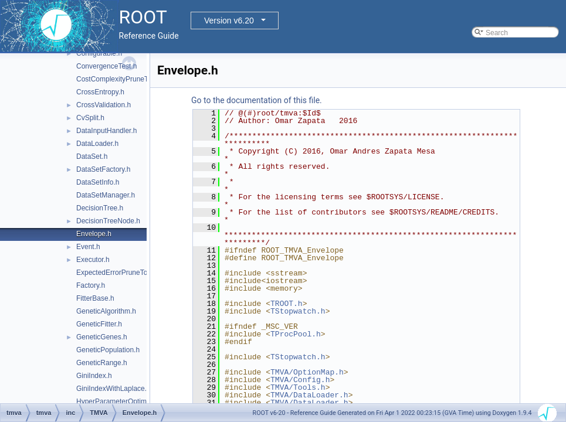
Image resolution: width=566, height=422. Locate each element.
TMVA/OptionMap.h (307, 372)
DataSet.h (91, 156)
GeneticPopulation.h (108, 350)
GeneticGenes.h (101, 337)
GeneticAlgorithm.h (106, 311)
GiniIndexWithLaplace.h (113, 388)
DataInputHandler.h (106, 131)
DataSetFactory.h (103, 169)
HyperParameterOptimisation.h (124, 401)
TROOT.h (286, 303)
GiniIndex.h (94, 376)
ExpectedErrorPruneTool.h (117, 272)
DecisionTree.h (99, 208)
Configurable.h (99, 53)
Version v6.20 (229, 20)
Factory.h (90, 285)
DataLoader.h (97, 143)
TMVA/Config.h (300, 380)
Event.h (88, 247)
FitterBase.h (95, 298)
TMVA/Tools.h (298, 387)
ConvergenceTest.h (106, 66)
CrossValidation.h (103, 105)
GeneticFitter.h (99, 324)
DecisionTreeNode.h (108, 221)
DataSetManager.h (105, 195)
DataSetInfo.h (97, 182)
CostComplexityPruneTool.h (119, 79)
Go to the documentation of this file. (256, 100)
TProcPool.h (295, 334)
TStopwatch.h (298, 311)
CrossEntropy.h (100, 92)
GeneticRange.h (101, 363)
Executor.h (93, 260)
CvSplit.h (90, 118)
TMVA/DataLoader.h (309, 395)
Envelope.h (93, 234)
